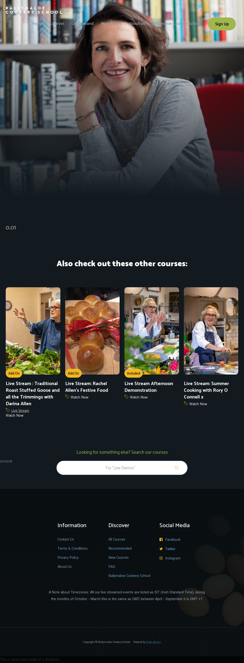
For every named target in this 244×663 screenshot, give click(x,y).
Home (37, 23)
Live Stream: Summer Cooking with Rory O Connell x (206, 391)
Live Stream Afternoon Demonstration (148, 387)
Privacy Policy (68, 558)
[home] (34, 7)
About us (137, 23)
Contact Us (66, 539)
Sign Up (222, 24)
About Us (65, 567)
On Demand (83, 23)
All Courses (116, 539)
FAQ (111, 567)
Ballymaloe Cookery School (176, 23)
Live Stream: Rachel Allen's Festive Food (86, 387)
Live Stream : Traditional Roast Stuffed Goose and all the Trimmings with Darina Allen (33, 394)
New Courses (118, 558)
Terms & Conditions (73, 549)
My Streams (111, 23)
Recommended (120, 549)
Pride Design (153, 642)
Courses (57, 23)
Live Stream (20, 411)
